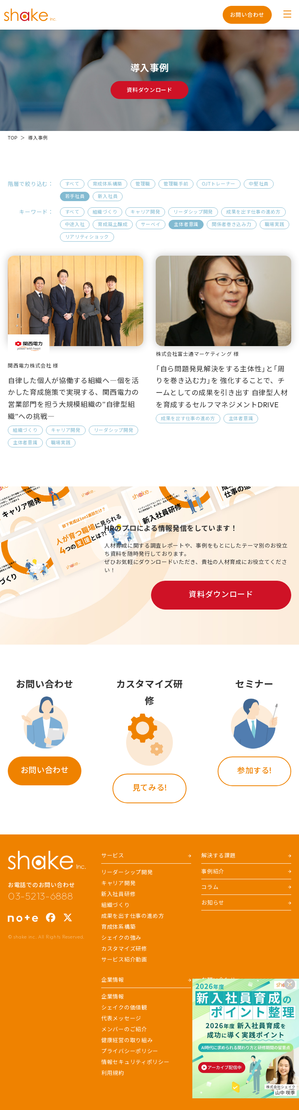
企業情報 (112, 996)
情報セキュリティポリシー (135, 1062)
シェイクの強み (121, 937)
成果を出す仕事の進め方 (253, 212)
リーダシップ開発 (193, 212)
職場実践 (275, 224)
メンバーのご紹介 (124, 1029)
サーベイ (151, 224)
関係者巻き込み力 (232, 224)
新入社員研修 (118, 894)
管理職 (142, 184)
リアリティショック (87, 237)
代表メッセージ (121, 1018)
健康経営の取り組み (127, 1040)
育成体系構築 (107, 184)
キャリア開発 (145, 212)
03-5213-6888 (40, 896)
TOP (13, 138)
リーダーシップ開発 (127, 872)
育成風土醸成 (112, 224)
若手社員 (75, 196)
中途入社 (75, 224)
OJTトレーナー (219, 184)
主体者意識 (186, 224)
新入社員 (108, 196)
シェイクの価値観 (124, 1007)
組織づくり (105, 212)
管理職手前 (176, 184)
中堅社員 (259, 184)
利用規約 (112, 1072)
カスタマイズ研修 (124, 948)
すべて (72, 184)
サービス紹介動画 (124, 959)
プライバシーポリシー (129, 1051)
